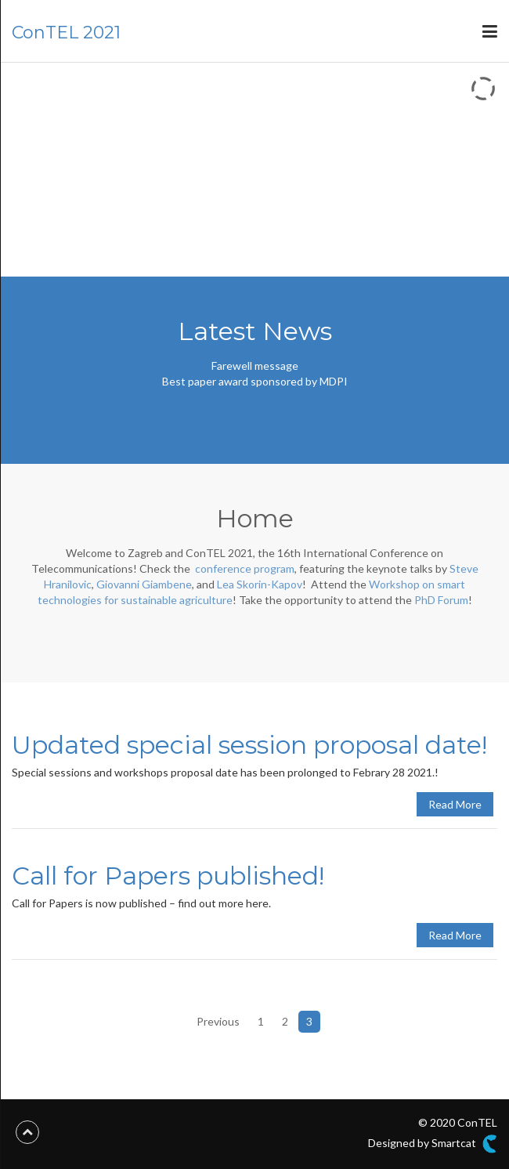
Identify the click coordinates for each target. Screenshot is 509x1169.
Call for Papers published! (168, 875)
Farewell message (254, 365)
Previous (218, 1021)
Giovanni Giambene (144, 584)
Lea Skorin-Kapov (259, 584)
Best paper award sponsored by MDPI (255, 381)
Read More (455, 804)
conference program (244, 568)
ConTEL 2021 (66, 32)
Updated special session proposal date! (249, 744)
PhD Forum (441, 599)
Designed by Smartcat (432, 1144)
